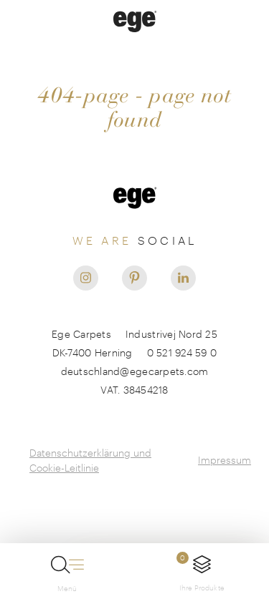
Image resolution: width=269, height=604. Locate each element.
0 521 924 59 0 (182, 352)
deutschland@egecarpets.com (135, 371)
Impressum (224, 460)
